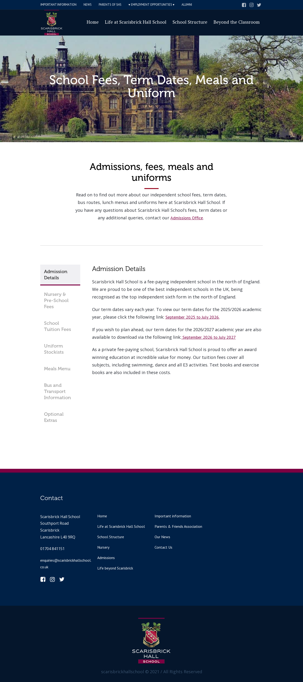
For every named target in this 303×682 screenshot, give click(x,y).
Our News (162, 536)
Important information (173, 516)
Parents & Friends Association (178, 526)
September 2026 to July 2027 (208, 337)
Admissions (106, 557)
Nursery (103, 547)
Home (102, 516)
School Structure (110, 536)
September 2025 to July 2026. (192, 317)
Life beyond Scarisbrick (115, 568)
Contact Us (163, 547)
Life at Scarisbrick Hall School (121, 526)
